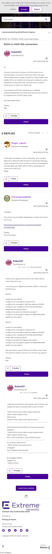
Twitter (9, 530)
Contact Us (6, 516)
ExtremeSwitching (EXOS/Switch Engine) (19, 32)
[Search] (26, 19)
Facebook (3, 530)
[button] (24, 9)
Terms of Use (7, 524)
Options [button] (49, 32)
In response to (30, 267)
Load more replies (26, 488)
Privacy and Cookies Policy (12, 526)
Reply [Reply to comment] (26, 185)
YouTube (21, 530)
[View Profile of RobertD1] (16, 52)
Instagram (27, 530)
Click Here (19, 5)
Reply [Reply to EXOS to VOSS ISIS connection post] (26, 122)
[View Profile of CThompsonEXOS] (21, 197)
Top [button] (3, 546)
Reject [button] (37, 9)
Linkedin (15, 530)
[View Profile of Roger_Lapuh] (18, 143)
